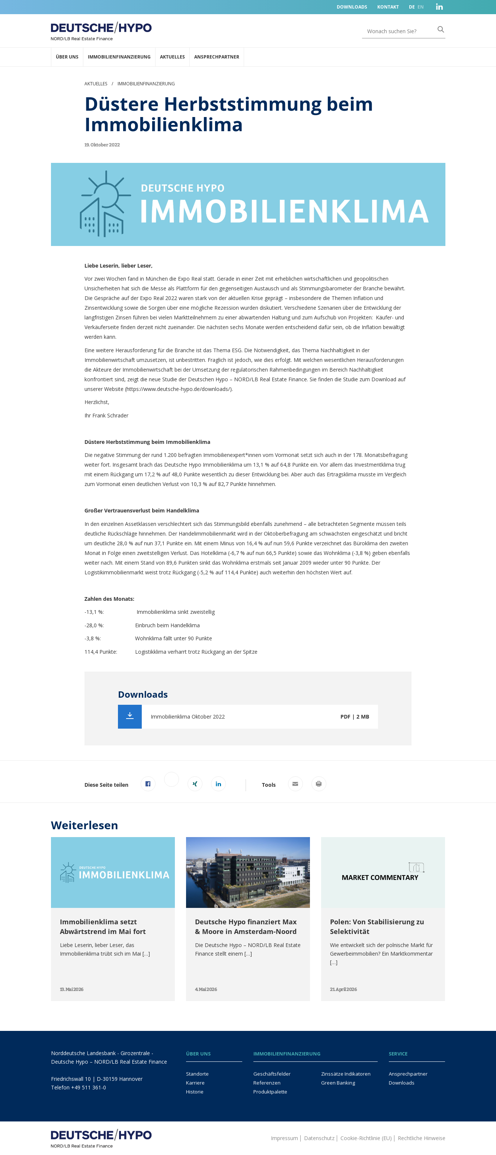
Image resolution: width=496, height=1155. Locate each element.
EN (420, 7)
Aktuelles (172, 57)
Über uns (67, 57)
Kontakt (388, 7)
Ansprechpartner (216, 57)
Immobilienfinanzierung (119, 57)
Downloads (352, 7)
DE (412, 7)
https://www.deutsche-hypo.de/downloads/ (178, 388)
